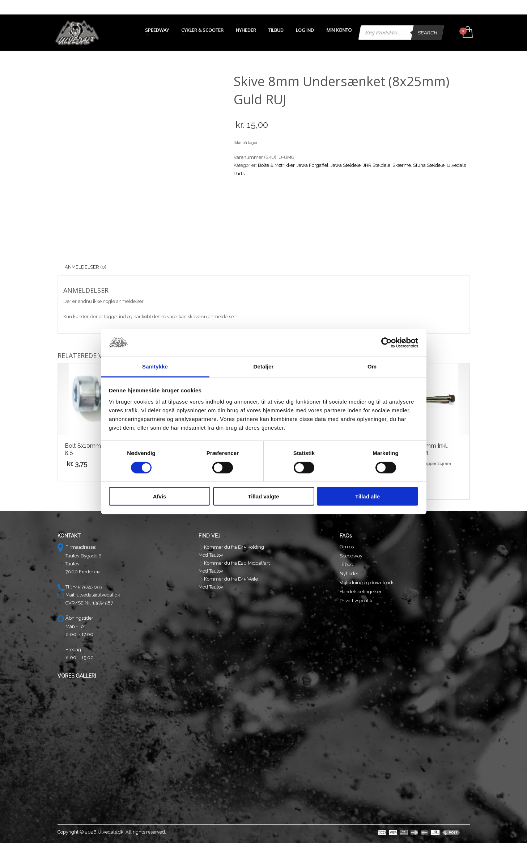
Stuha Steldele (429, 165)
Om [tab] (372, 366)
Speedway (351, 556)
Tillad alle (367, 496)
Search (427, 32)
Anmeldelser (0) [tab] (85, 267)
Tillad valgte (263, 496)
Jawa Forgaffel (312, 165)
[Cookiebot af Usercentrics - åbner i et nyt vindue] (386, 342)
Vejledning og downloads (367, 582)
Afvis (159, 496)
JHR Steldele (376, 165)
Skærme (401, 165)
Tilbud (346, 564)
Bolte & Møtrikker (276, 165)
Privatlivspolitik (356, 600)
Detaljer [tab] (264, 366)
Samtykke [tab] (155, 366)
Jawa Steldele (346, 165)
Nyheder (349, 573)
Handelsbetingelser (361, 591)
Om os (347, 546)
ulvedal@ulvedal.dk (98, 595)
